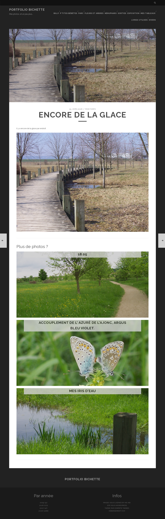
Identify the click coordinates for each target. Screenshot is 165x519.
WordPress (121, 496)
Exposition (134, 10)
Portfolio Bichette (27, 9)
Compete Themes (121, 499)
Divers (153, 12)
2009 (42, 493)
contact (78, 516)
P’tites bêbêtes (69, 10)
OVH (123, 501)
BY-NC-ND (126, 493)
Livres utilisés (140, 12)
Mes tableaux (148, 10)
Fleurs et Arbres (94, 10)
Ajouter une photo (93, 516)
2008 (41, 496)
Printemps (90, 100)
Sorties (122, 10)
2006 (41, 501)
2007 (42, 499)
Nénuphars (110, 10)
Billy (56, 10)
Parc (81, 10)
